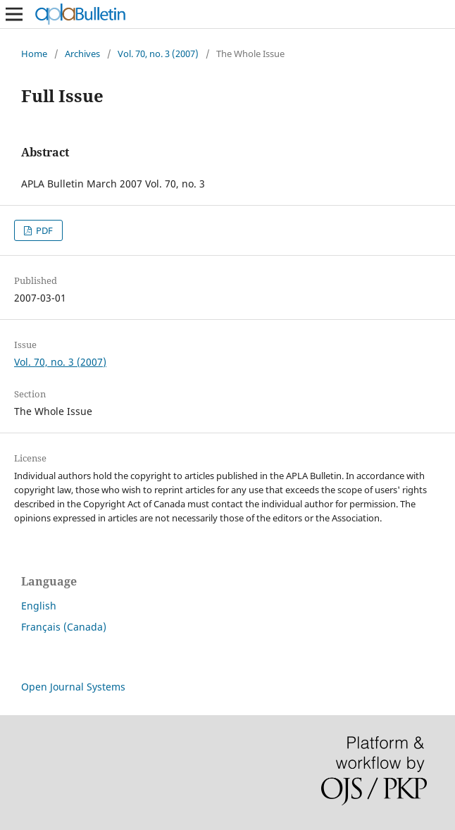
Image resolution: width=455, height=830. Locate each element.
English (38, 605)
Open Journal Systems (73, 686)
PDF (43, 230)
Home (34, 53)
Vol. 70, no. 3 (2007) (158, 53)
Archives (82, 53)
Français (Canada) (63, 626)
